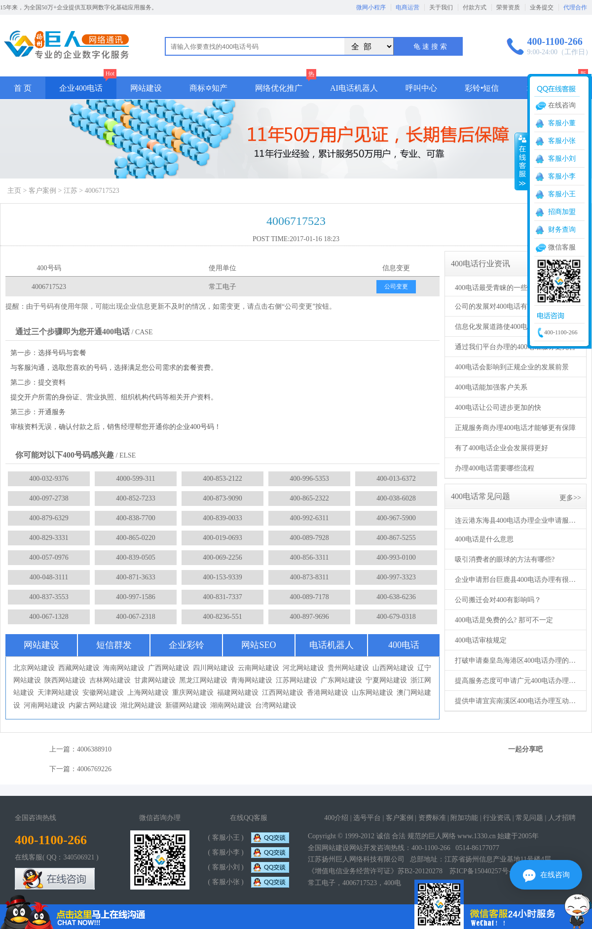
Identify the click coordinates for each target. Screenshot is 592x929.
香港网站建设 (327, 692)
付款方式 (474, 7)
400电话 (403, 645)
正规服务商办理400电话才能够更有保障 (515, 427)
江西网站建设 (282, 692)
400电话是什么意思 (484, 539)
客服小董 (562, 123)
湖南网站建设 (231, 705)
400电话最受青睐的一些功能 (498, 287)
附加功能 (464, 818)
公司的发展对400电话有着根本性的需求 (515, 306)
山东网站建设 (372, 692)
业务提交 (542, 7)
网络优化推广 (278, 88)
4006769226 (94, 769)
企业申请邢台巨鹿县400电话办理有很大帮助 (516, 579)
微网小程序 (371, 7)
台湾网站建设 (275, 705)
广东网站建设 (341, 680)
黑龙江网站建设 (203, 680)
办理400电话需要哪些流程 (494, 468)
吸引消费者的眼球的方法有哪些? (505, 559)
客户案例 (42, 190)
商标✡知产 (208, 88)
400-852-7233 (135, 498)
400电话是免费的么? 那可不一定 (504, 620)
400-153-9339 (222, 577)
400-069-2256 (222, 557)
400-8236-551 (222, 616)
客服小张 (562, 140)
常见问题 (529, 818)
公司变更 (396, 286)
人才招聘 (562, 818)
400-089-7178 (309, 597)
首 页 (23, 88)
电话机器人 (331, 645)
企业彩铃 (186, 645)
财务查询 (562, 229)
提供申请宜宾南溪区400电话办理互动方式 (516, 701)
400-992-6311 (309, 518)
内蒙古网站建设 (93, 705)
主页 (14, 190)
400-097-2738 (48, 498)
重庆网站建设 (193, 692)
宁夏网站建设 (386, 680)
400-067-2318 (135, 616)
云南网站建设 (258, 668)
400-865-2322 (309, 498)
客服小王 (562, 194)
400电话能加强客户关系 (491, 387)
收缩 (521, 161)
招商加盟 (562, 211)
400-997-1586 (135, 597)
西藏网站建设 (79, 668)
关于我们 (441, 7)
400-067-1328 (48, 616)
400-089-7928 (309, 537)
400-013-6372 (395, 478)
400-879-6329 (48, 518)
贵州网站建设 (348, 668)
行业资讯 (497, 818)
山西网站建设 (393, 668)
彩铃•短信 (482, 88)
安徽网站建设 (103, 692)
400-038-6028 (395, 498)
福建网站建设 (238, 692)
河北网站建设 (303, 668)
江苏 (70, 190)
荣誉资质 (508, 7)
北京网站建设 (34, 668)
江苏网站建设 (296, 680)
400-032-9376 (48, 478)
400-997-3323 (395, 577)
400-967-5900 (395, 518)
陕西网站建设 (65, 680)
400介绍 (336, 818)
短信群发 (114, 645)
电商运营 (407, 7)
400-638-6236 (395, 597)
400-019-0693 (222, 537)
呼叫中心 (421, 88)
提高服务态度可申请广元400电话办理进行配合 (516, 680)
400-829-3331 (48, 537)
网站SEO (258, 645)
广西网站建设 (168, 668)
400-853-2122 (222, 478)
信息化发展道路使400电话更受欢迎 (508, 326)
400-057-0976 (48, 557)
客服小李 (562, 176)
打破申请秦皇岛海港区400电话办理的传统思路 (516, 660)
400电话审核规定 (481, 640)
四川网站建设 (213, 668)
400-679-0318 (395, 616)
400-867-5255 (395, 537)
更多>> (570, 497)
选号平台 (367, 818)
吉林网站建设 (110, 680)
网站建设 (146, 88)
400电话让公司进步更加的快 (498, 407)
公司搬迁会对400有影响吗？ (498, 600)
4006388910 (94, 749)
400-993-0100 (395, 557)
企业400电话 (81, 88)
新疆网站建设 (186, 705)
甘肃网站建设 (155, 680)
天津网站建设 (58, 692)
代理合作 (575, 7)
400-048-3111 (49, 577)
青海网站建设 (251, 680)
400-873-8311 (309, 577)
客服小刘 (562, 158)
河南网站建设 (44, 705)
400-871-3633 (135, 577)
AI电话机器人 (354, 88)
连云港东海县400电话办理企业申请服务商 (516, 520)
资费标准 (432, 818)
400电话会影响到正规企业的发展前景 (512, 367)
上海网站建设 (148, 692)
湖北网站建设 (141, 705)
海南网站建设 (124, 668)
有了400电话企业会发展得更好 (501, 448)
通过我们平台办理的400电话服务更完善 (515, 347)
